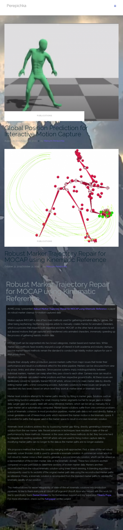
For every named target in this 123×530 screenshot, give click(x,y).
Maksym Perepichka (54, 141)
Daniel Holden (40, 495)
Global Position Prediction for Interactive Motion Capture (46, 131)
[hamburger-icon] (5, 275)
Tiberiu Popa (104, 495)
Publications (44, 116)
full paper (50, 499)
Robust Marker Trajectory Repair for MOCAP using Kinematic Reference (55, 256)
